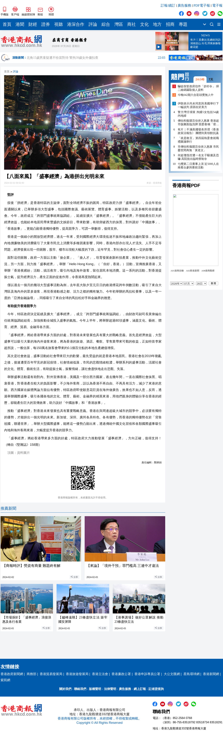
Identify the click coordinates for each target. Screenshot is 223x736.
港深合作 (75, 24)
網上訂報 (140, 689)
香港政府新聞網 (12, 674)
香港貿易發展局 (51, 674)
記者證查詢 (156, 689)
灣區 (118, 24)
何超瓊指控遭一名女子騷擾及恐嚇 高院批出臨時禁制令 (198, 157)
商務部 (31, 674)
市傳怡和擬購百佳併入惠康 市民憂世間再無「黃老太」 (198, 148)
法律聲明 (110, 689)
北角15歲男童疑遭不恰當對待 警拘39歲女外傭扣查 (96, 57)
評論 (93, 24)
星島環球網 (191, 674)
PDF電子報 (201, 5)
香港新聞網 (211, 674)
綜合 (105, 24)
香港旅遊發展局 (77, 674)
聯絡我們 (80, 689)
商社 (131, 24)
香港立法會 (100, 674)
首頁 (7, 24)
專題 (183, 24)
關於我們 (65, 689)
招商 (170, 24)
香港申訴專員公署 (147, 674)
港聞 (20, 24)
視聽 (58, 24)
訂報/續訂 (168, 5)
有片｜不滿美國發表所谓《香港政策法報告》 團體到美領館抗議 (198, 131)
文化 (144, 24)
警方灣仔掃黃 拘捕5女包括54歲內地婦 (198, 114)
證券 (45, 24)
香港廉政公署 (121, 674)
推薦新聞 (8, 508)
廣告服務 (184, 5)
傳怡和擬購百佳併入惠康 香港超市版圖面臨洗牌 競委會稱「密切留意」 (198, 122)
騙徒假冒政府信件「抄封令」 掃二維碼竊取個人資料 (198, 88)
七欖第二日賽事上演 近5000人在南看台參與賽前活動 (198, 165)
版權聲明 (95, 689)
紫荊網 (5, 680)
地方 (157, 24)
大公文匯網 (172, 674)
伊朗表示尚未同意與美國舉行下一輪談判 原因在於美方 (198, 105)
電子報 (217, 5)
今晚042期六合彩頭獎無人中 (196, 94)
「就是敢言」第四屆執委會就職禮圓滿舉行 (198, 140)
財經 (32, 24)
